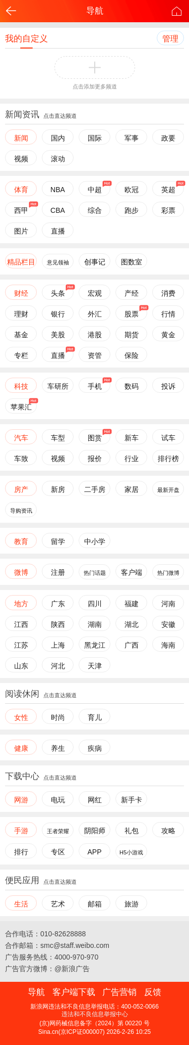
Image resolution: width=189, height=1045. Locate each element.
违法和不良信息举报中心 (94, 1014)
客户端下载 (73, 992)
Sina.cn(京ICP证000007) (71, 1031)
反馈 (152, 992)
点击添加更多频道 (95, 86)
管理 (170, 38)
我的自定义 (26, 38)
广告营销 (119, 992)
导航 (94, 11)
